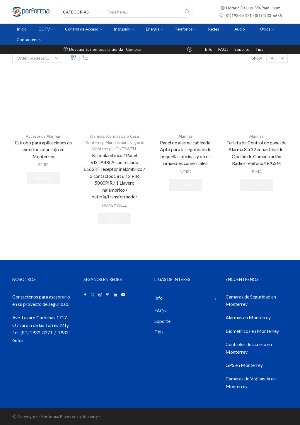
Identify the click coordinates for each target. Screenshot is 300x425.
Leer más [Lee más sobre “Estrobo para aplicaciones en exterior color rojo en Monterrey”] (43, 178)
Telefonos (185, 28)
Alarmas (97, 136)
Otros (267, 28)
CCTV (45, 28)
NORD (186, 171)
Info (208, 49)
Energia (154, 28)
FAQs (223, 49)
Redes (215, 28)
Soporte (241, 49)
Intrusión (124, 28)
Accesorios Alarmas (43, 136)
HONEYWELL (124, 148)
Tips (259, 49)
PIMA (256, 171)
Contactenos (29, 39)
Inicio (22, 28)
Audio (241, 28)
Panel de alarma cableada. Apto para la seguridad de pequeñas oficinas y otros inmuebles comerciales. (186, 153)
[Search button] (187, 11)
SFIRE (43, 164)
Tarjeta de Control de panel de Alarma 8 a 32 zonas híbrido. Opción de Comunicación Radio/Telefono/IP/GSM (256, 153)
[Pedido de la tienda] (37, 58)
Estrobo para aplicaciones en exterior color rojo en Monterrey (43, 149)
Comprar (134, 49)
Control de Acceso (83, 28)
